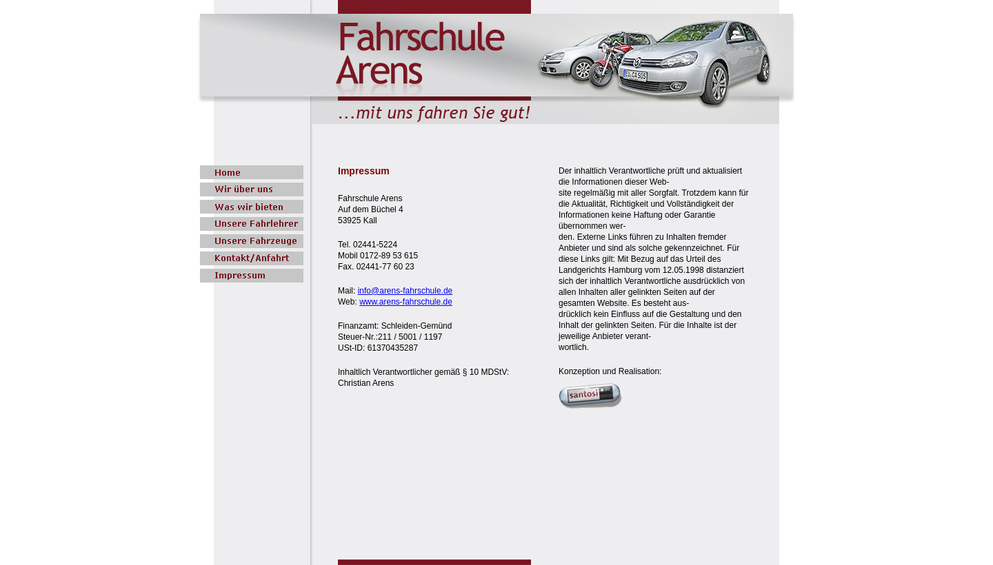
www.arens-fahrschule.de (405, 302)
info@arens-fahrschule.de (405, 291)
